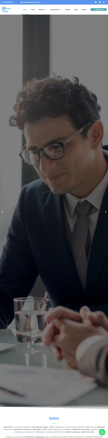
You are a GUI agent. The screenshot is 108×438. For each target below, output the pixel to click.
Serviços (42, 9)
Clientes (67, 9)
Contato (84, 9)
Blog (75, 9)
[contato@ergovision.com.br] (21, 2)
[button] (2, 211)
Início (25, 9)
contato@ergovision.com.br (31, 2)
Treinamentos (55, 9)
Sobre (33, 9)
